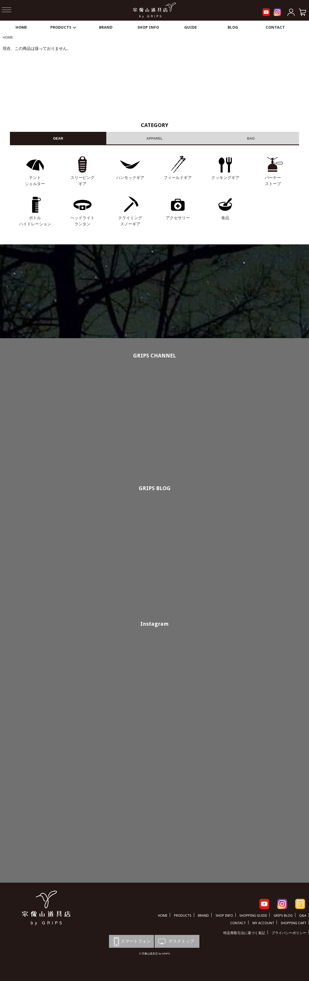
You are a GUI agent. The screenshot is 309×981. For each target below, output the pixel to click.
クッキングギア (225, 177)
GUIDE (190, 27)
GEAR (58, 138)
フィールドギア (178, 177)
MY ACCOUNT (263, 923)
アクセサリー (178, 217)
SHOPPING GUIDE (253, 915)
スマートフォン (131, 941)
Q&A (302, 915)
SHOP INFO (148, 27)
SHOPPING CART (293, 923)
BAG (251, 138)
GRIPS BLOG (155, 488)
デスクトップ (175, 941)
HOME (21, 27)
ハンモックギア (130, 177)
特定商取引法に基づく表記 (244, 933)
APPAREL (154, 138)
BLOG (233, 27)
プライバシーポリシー (289, 933)
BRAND (105, 27)
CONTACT (275, 27)
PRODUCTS (63, 27)
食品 (225, 217)
